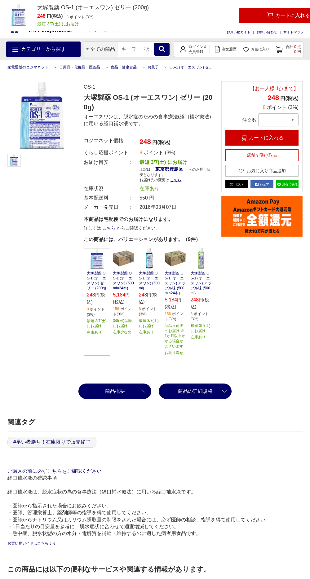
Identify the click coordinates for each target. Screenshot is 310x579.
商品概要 (115, 391)
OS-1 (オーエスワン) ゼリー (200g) (199, 67)
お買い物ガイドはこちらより (31, 543)
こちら (175, 180)
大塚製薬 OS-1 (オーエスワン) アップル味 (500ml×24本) (175, 283)
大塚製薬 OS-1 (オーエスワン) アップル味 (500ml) (201, 283)
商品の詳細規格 (195, 391)
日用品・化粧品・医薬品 (79, 67)
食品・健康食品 (124, 67)
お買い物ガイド (238, 32)
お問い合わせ (267, 32)
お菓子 (153, 67)
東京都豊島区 (169, 169)
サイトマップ (293, 32)
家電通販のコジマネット (27, 67)
